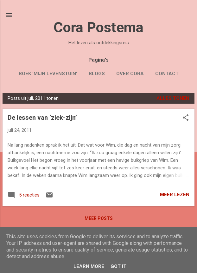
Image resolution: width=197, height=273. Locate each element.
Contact (167, 73)
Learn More (88, 266)
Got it (118, 266)
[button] (185, 118)
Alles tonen (172, 98)
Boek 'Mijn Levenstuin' (48, 73)
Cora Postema (98, 27)
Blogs (97, 73)
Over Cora (130, 73)
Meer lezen (174, 194)
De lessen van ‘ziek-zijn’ (42, 117)
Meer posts (99, 218)
